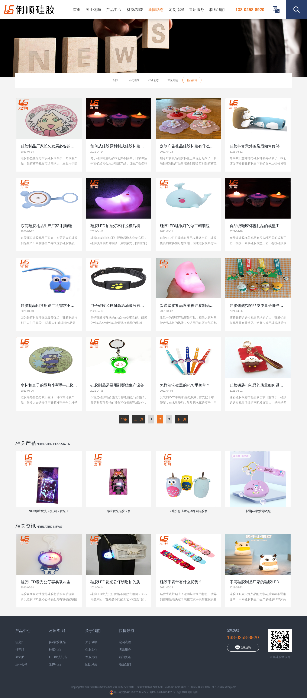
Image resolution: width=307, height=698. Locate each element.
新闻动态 (156, 9)
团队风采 (91, 664)
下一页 (181, 419)
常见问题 (173, 80)
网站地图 (192, 692)
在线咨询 (243, 647)
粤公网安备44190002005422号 (129, 692)
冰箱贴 (19, 657)
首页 (77, 9)
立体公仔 (21, 664)
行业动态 (153, 80)
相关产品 (25, 443)
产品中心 (114, 9)
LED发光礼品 (58, 657)
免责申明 (182, 692)
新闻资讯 (125, 657)
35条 (124, 419)
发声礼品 (55, 664)
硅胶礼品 (55, 649)
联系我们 (217, 9)
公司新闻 (134, 80)
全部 (115, 80)
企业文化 (91, 649)
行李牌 (19, 649)
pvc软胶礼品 (57, 642)
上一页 (138, 419)
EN (277, 11)
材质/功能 (135, 9)
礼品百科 (192, 80)
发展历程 (91, 657)
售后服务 (196, 9)
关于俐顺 (93, 9)
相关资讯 (25, 526)
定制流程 (176, 9)
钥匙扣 (19, 642)
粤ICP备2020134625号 (163, 692)
